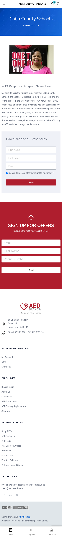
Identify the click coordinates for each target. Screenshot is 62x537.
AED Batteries (8, 436)
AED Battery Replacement (14, 406)
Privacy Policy (27, 520)
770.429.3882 (34, 332)
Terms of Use (41, 520)
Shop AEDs (7, 431)
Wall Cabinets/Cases (11, 446)
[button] (52, 4)
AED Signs (6, 450)
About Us (6, 392)
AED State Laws (9, 401)
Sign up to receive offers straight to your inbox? (31, 173)
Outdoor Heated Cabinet (13, 465)
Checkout (6, 367)
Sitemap (6, 411)
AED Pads (6, 441)
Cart (4, 362)
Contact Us (7, 396)
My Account (7, 357)
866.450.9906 (14, 332)
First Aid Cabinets (10, 460)
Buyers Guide (8, 387)
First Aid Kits (7, 455)
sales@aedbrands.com (12, 488)
